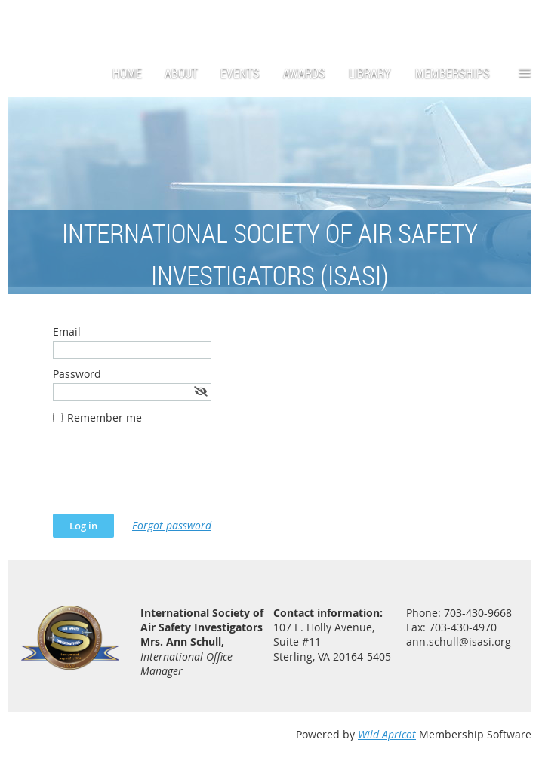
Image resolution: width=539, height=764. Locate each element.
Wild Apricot (387, 734)
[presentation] (167, 476)
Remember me (104, 417)
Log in (516, 22)
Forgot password (171, 525)
